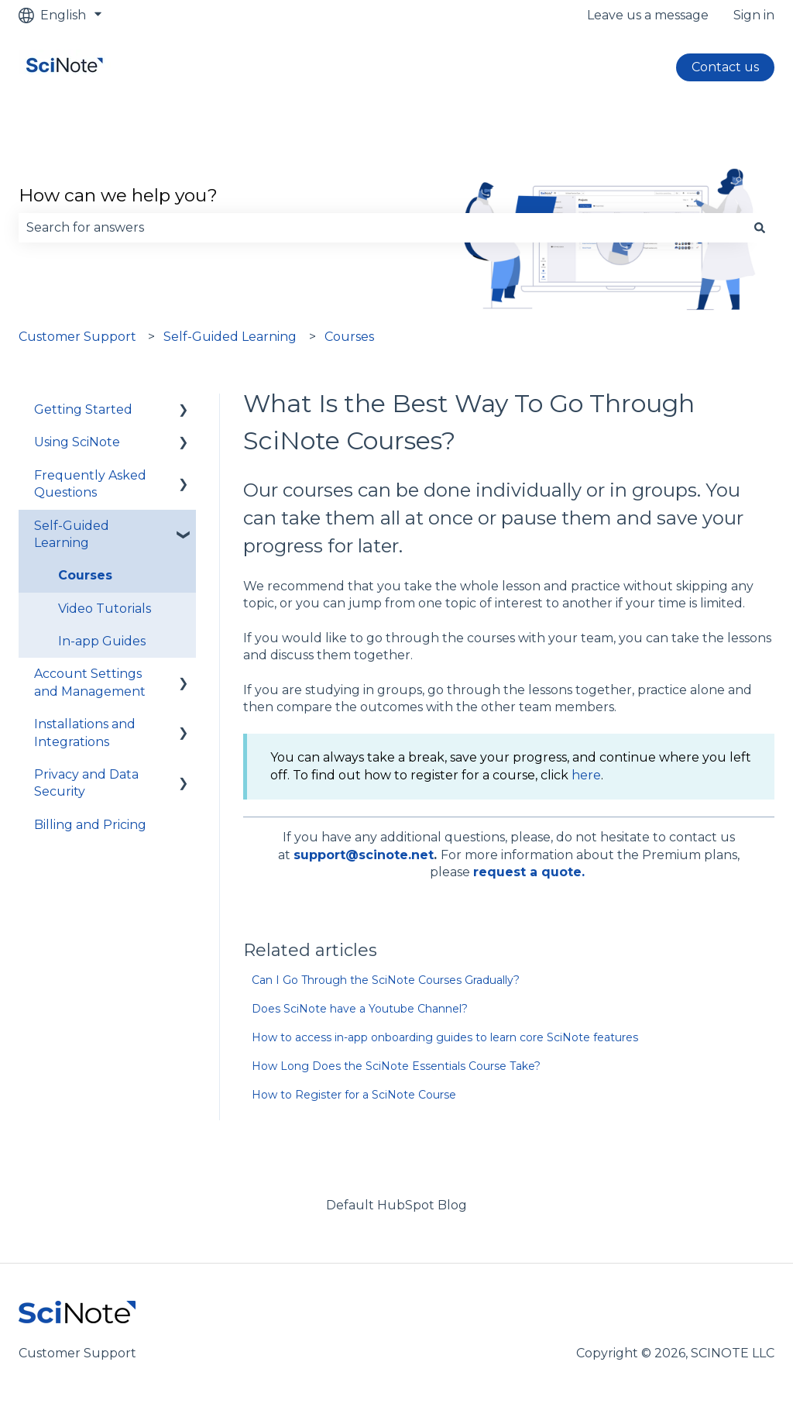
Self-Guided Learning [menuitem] (71, 534)
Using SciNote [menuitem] (77, 442)
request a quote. (529, 872)
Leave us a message (648, 15)
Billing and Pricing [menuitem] (90, 824)
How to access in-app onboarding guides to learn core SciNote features (445, 1037)
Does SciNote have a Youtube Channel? (360, 1009)
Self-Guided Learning (230, 336)
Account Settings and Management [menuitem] (90, 682)
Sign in (753, 15)
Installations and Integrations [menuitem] (85, 732)
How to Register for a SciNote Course (354, 1095)
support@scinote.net (364, 855)
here (586, 775)
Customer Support (77, 336)
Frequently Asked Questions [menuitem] (90, 484)
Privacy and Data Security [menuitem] (86, 783)
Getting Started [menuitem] (83, 409)
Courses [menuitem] (85, 575)
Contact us (725, 67)
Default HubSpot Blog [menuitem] (396, 1205)
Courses (349, 336)
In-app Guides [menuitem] (102, 641)
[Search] (759, 227)
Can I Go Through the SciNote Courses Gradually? (386, 980)
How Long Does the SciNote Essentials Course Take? (396, 1066)
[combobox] (382, 227)
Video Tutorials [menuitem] (104, 608)
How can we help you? (118, 195)
